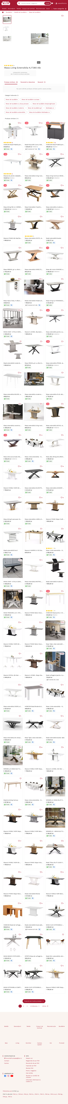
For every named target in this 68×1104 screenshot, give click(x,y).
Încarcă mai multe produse (33, 1001)
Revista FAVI (29, 1068)
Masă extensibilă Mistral (32, 893)
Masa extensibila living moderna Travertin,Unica (39, 176)
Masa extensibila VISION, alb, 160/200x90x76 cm (19, 706)
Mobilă (4, 8)
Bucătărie (49, 8)
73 (41, 279)
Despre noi (29, 1058)
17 (20, 497)
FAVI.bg (60, 1094)
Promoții (61, 1043)
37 (20, 841)
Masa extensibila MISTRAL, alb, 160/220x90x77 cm (40, 581)
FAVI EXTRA (29, 1073)
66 (63, 653)
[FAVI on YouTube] (12, 1076)
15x (55, 142)
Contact (6, 1060)
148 (41, 123)
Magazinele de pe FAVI (32, 1060)
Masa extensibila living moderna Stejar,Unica (39, 425)
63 (20, 123)
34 (20, 154)
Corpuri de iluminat (28, 8)
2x (12, 173)
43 (20, 466)
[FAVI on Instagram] (8, 1076)
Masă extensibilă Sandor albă (55, 737)
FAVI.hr (37, 1094)
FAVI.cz (15, 1094)
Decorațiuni (11, 8)
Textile (19, 8)
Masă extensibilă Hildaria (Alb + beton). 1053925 (40, 300)
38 (20, 372)
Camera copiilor (39, 1043)
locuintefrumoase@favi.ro (14, 1058)
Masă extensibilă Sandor (53, 238)
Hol (51, 1043)
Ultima (44, 1006)
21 (20, 684)
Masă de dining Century (11, 800)
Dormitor (28, 1043)
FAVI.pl (26, 1094)
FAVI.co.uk (53, 1094)
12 (20, 872)
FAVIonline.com (7, 1091)
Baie (6, 1043)
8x (12, 142)
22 (41, 435)
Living (17, 1043)
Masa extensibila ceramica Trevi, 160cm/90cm (18, 425)
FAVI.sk (20, 1094)
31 (63, 216)
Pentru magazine (31, 1070)
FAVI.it (42, 1094)
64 (41, 747)
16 (20, 310)
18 (20, 185)
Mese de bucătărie (34, 12)
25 (41, 622)
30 (41, 497)
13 (41, 154)
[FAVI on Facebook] (5, 1076)
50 (41, 185)
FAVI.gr (5, 1096)
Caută (47, 3)
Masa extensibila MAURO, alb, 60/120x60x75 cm (18, 394)
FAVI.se (47, 1094)
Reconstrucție (40, 8)
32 (20, 903)
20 (63, 154)
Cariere (6, 1063)
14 (41, 560)
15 (63, 185)
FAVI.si (10, 1096)
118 (63, 123)
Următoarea (33, 1006)
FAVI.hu (31, 1094)
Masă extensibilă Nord (10, 550)
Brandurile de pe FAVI (32, 1063)
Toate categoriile (58, 8)
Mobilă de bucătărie (20, 12)
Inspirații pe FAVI (31, 1065)
